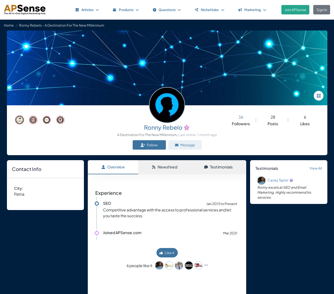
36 (240, 116)
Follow (149, 145)
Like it (167, 252)
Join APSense (295, 9)
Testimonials (218, 166)
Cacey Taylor (278, 180)
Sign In (322, 9)
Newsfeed (164, 166)
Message (185, 145)
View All (316, 168)
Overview (113, 166)
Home (9, 25)
